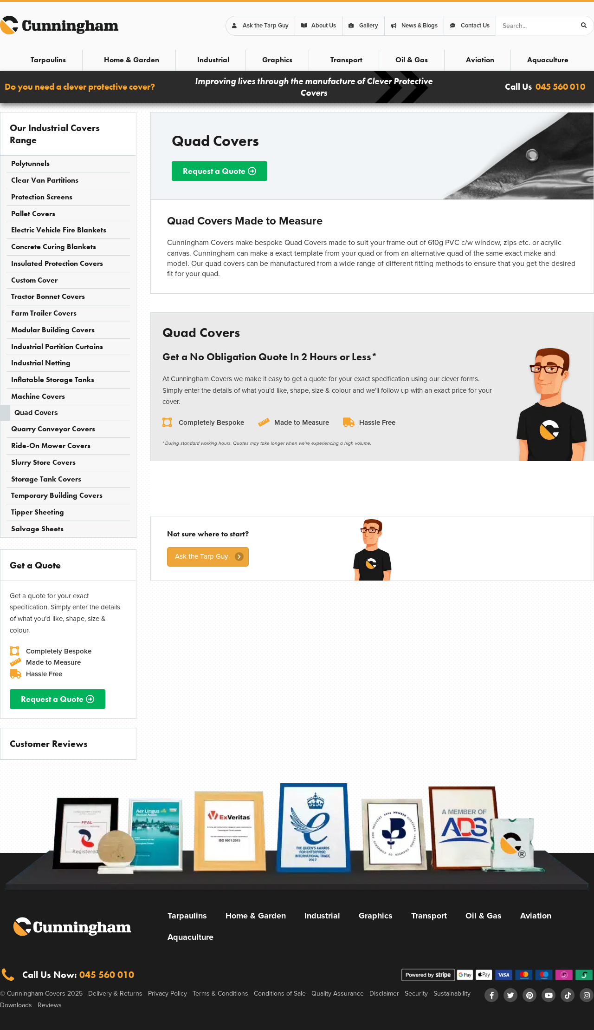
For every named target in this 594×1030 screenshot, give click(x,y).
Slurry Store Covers (43, 462)
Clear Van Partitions (44, 180)
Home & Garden (131, 60)
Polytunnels (30, 163)
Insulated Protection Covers (57, 263)
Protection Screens (41, 197)
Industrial (213, 60)
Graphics (277, 60)
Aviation (480, 60)
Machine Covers (38, 396)
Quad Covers (36, 412)
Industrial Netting (41, 363)
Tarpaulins (48, 60)
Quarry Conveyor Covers (53, 429)
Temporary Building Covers (57, 495)
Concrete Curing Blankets (53, 246)
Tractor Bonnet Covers (48, 296)
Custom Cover (34, 280)
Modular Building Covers (53, 330)
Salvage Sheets (37, 529)
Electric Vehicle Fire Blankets (58, 230)
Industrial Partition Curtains (57, 346)
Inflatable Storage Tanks (52, 379)
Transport (346, 60)
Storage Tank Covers (46, 479)
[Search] (584, 25)
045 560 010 (560, 86)
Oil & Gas (411, 60)
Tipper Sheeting (37, 512)
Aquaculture (547, 60)
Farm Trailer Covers (44, 313)
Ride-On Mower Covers (50, 445)
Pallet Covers (33, 213)
